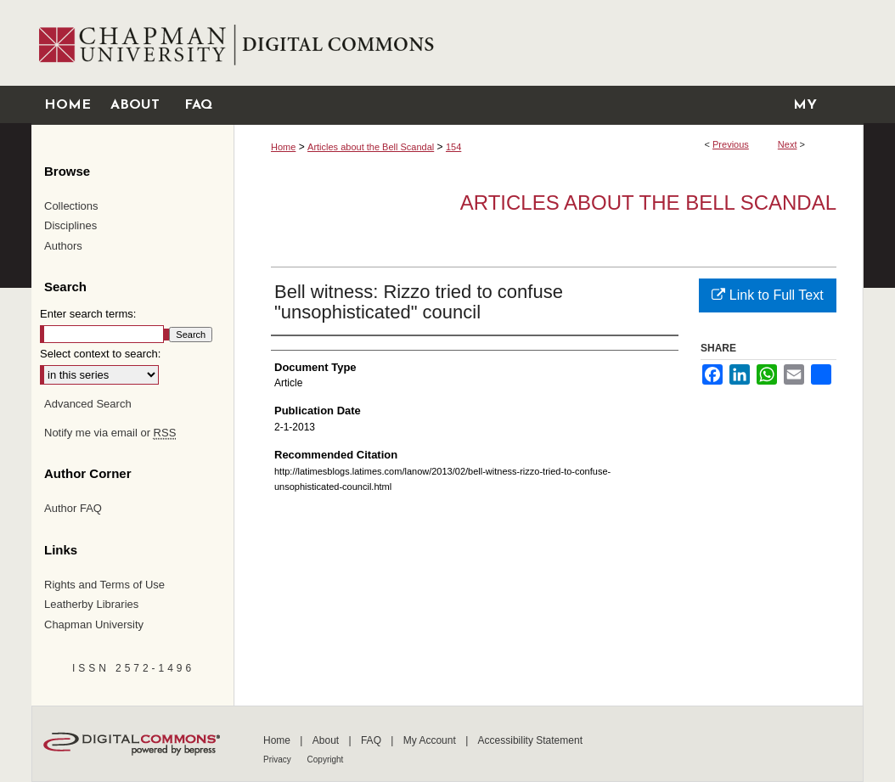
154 (453, 147)
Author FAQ (73, 508)
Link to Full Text (767, 295)
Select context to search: (100, 353)
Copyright (325, 759)
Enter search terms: (88, 313)
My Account (431, 740)
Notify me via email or (110, 433)
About (327, 740)
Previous (730, 144)
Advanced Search (88, 403)
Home (283, 147)
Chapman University (94, 624)
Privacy (278, 759)
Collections (71, 206)
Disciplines (70, 225)
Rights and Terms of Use (104, 584)
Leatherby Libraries (91, 604)
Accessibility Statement (530, 740)
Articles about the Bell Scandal (370, 147)
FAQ (372, 740)
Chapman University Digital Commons (548, 43)
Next (787, 144)
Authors (63, 245)
